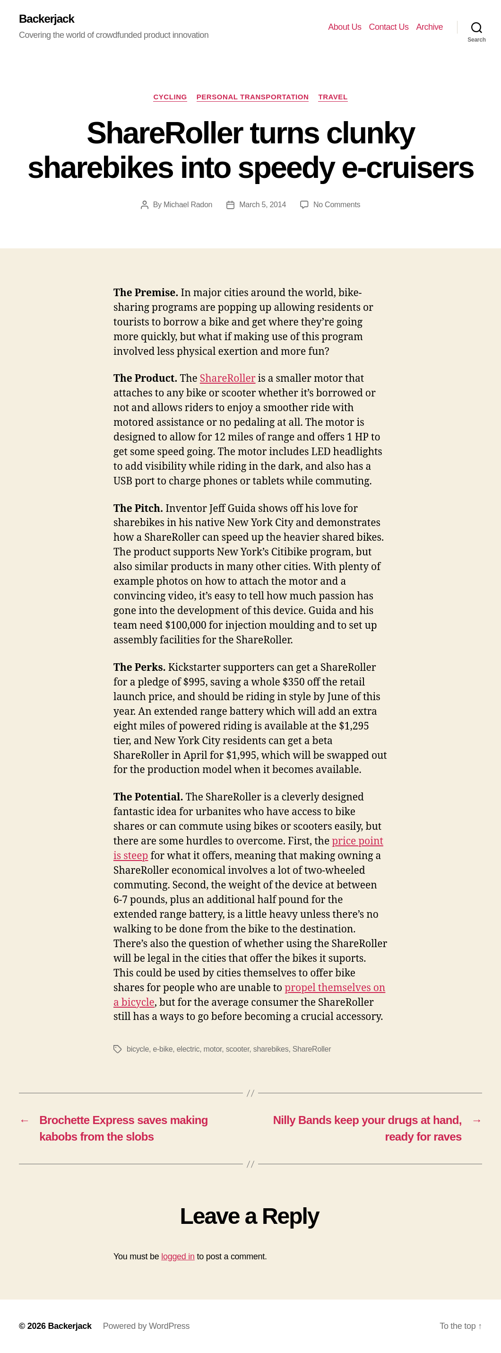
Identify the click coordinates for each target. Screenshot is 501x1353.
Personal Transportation (253, 97)
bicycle (138, 1049)
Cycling (170, 97)
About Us (344, 27)
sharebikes (271, 1049)
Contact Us (388, 27)
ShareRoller (228, 378)
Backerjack (46, 19)
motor (213, 1049)
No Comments (336, 205)
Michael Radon (188, 205)
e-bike (163, 1049)
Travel (332, 97)
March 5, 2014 (262, 205)
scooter (238, 1049)
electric (188, 1049)
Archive (429, 27)
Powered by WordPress (146, 1326)
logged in (178, 1256)
